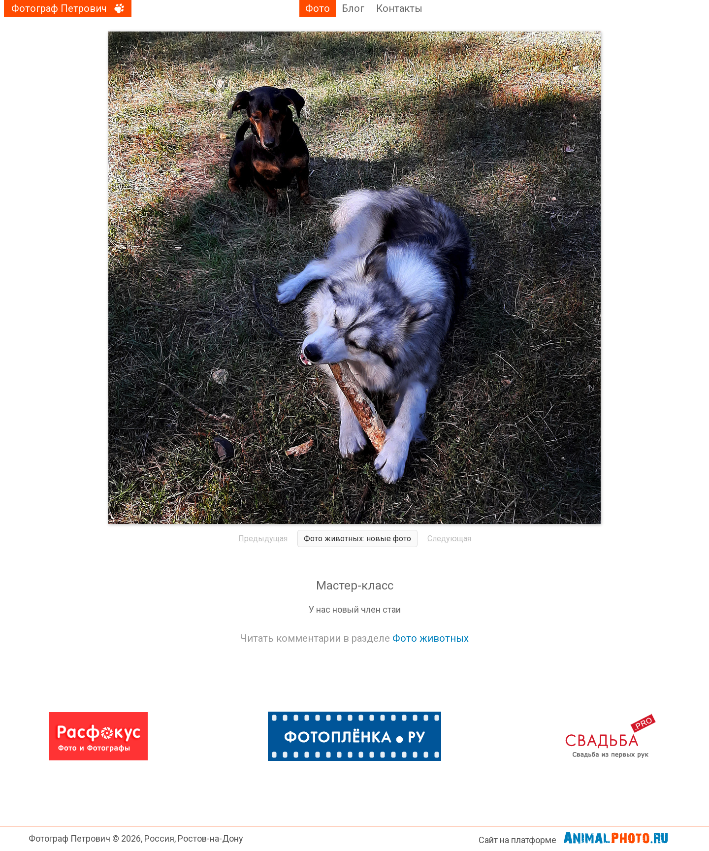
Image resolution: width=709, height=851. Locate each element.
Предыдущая (263, 538)
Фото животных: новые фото (357, 538)
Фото (317, 8)
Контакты (399, 8)
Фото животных (430, 638)
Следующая (449, 538)
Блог (353, 8)
